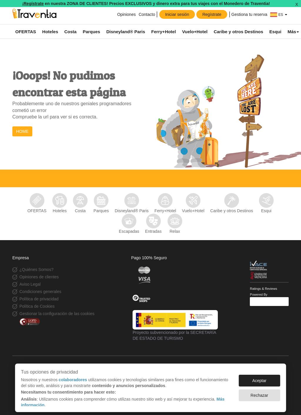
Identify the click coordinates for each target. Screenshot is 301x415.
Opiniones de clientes (39, 277)
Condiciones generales (40, 291)
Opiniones (126, 14)
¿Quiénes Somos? (36, 269)
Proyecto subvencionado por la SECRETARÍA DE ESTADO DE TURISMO (175, 325)
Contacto (147, 14)
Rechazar (259, 392)
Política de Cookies (37, 306)
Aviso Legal (30, 284)
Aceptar (259, 377)
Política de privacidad (38, 299)
